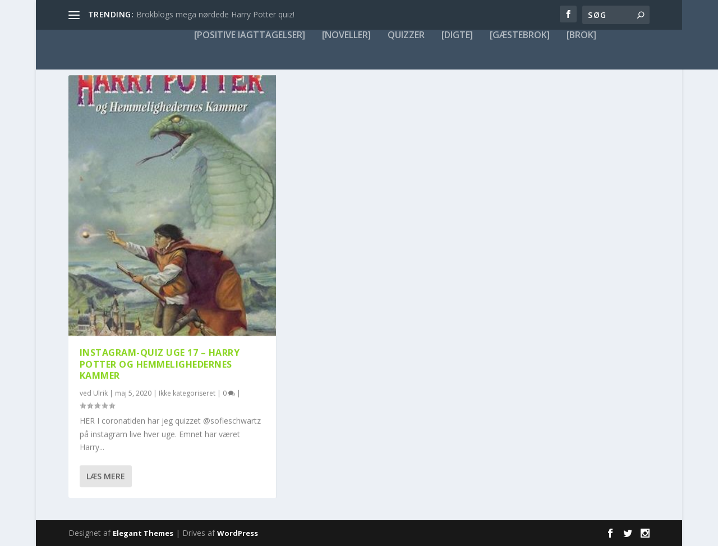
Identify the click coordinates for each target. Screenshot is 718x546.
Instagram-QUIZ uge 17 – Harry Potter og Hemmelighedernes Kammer (160, 364)
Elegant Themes (143, 533)
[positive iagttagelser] (249, 35)
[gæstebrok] (520, 35)
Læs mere (105, 476)
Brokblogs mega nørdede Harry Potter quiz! (215, 14)
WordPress (237, 533)
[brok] (581, 35)
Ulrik (100, 393)
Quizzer (406, 35)
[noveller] (346, 35)
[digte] (457, 35)
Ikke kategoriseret (187, 393)
